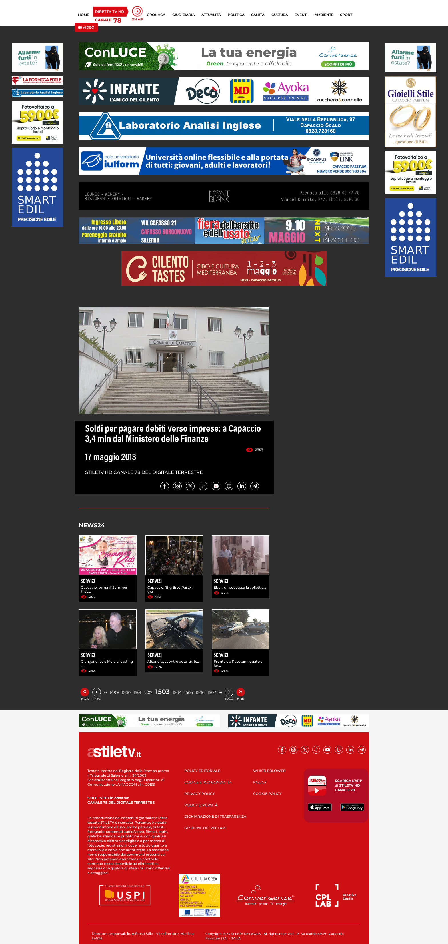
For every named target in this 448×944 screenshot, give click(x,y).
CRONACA (156, 15)
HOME (83, 15)
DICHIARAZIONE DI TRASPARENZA (215, 816)
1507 (211, 692)
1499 (114, 692)
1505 (188, 692)
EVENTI (301, 15)
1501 (137, 692)
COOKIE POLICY (267, 793)
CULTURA (279, 15)
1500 (126, 692)
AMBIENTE (324, 15)
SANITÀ (258, 15)
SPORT (346, 15)
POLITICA (236, 15)
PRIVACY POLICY (199, 793)
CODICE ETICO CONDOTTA (208, 782)
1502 (148, 692)
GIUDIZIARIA (183, 15)
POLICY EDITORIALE (202, 771)
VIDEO (86, 27)
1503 (162, 692)
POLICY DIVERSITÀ (201, 805)
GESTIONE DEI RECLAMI (205, 828)
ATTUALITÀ (211, 15)
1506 (200, 692)
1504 (177, 692)
